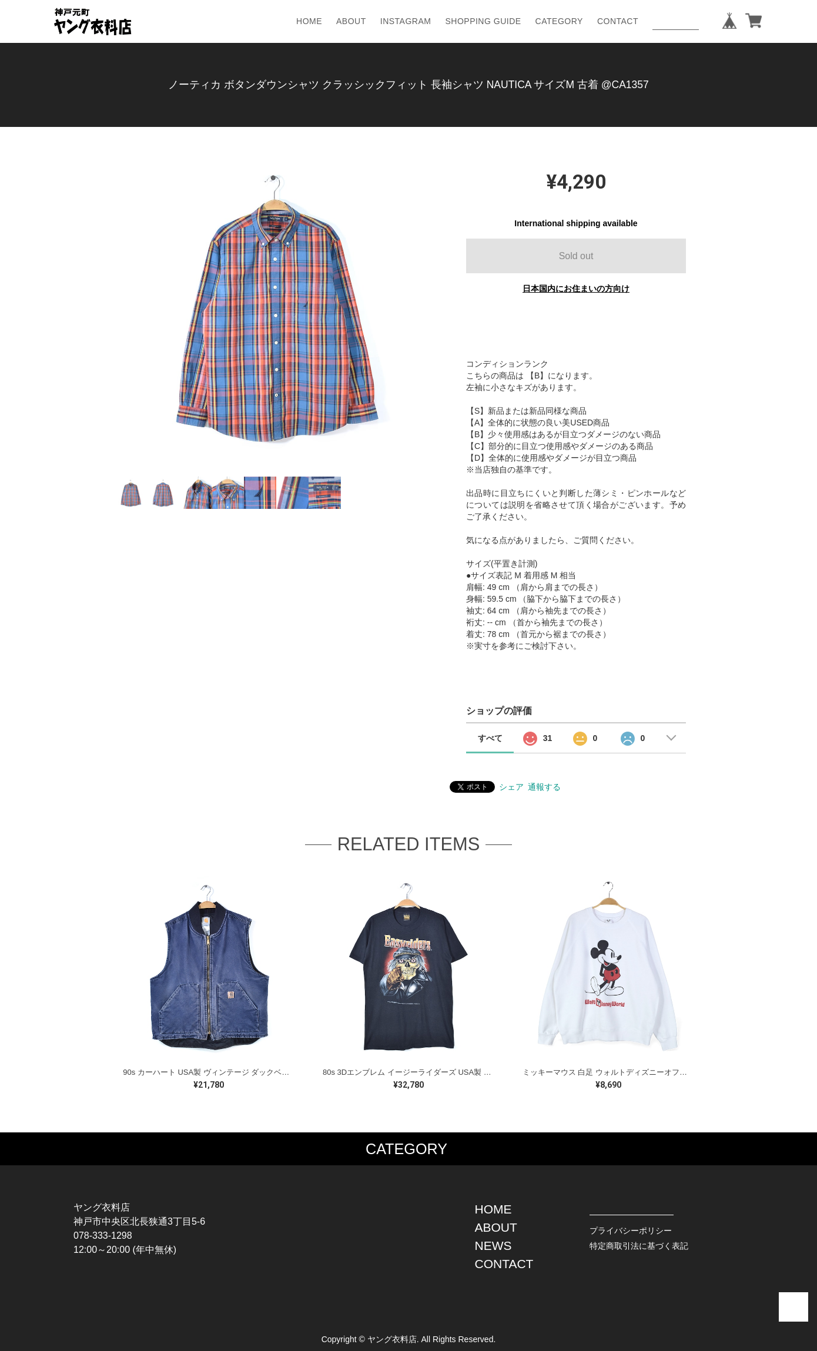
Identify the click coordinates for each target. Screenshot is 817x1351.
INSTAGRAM (405, 21)
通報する (544, 787)
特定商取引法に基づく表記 (639, 1246)
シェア (511, 787)
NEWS (493, 1245)
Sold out (576, 256)
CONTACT (617, 21)
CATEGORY (559, 21)
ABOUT (351, 21)
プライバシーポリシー (631, 1230)
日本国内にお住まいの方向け (576, 288)
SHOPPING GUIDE (483, 21)
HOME (309, 21)
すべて (490, 738)
